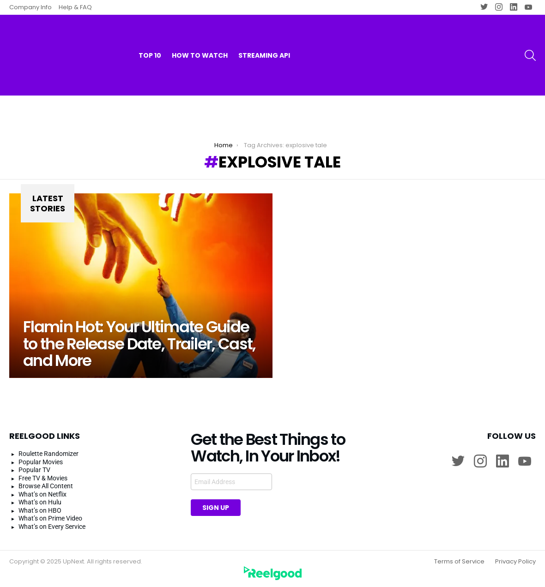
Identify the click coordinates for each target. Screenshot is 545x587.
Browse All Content (45, 486)
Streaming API (264, 37)
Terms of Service (459, 561)
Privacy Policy (515, 561)
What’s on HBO (39, 510)
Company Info (30, 7)
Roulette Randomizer (48, 453)
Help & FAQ (75, 7)
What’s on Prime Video (50, 518)
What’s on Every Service (51, 526)
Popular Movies (40, 462)
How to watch (200, 37)
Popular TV (34, 469)
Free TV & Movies (42, 478)
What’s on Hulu (39, 502)
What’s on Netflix (42, 494)
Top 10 (150, 37)
